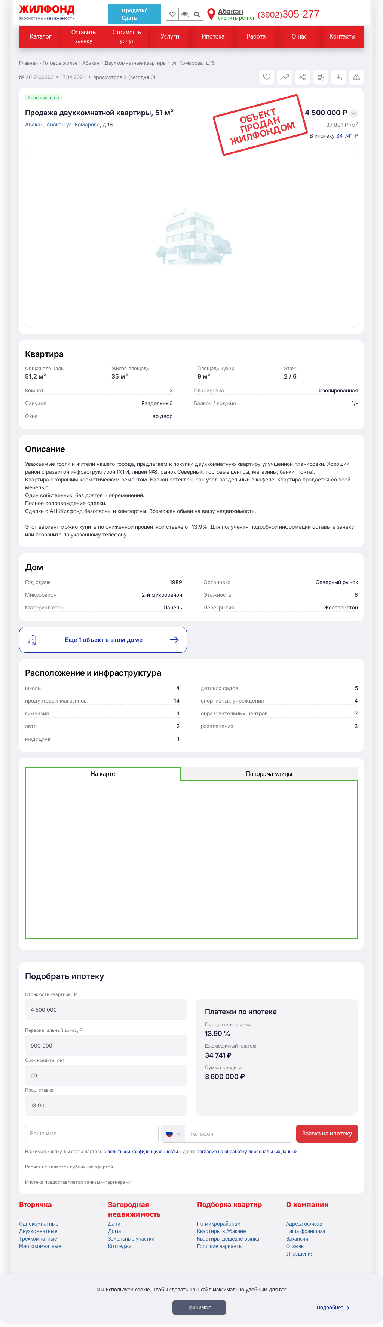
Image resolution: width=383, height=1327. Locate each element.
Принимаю (199, 1307)
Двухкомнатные (38, 1231)
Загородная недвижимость (134, 1209)
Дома (114, 1231)
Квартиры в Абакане (221, 1231)
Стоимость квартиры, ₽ (51, 994)
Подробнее (334, 1307)
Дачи (114, 1223)
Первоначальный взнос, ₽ (53, 1030)
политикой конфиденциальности (142, 1151)
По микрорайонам (218, 1223)
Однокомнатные (38, 1223)
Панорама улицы (269, 773)
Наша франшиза (305, 1231)
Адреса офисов (304, 1223)
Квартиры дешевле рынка (228, 1238)
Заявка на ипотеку (327, 1133)
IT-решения (299, 1253)
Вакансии (297, 1238)
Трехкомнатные (38, 1238)
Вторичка (35, 1204)
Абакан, (35, 124)
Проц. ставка (39, 1090)
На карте (103, 773)
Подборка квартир (229, 1204)
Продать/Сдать (134, 14)
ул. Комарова (83, 124)
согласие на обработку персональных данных (247, 1151)
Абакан (56, 124)
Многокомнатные (40, 1246)
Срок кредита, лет (44, 1060)
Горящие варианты (220, 1246)
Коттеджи (120, 1246)
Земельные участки (131, 1238)
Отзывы (295, 1246)
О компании (307, 1204)
